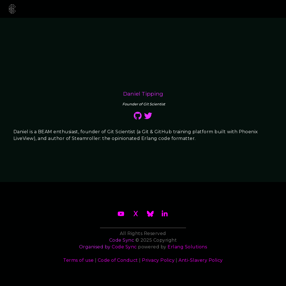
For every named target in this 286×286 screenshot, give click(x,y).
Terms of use (78, 260)
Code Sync (124, 246)
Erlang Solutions (187, 246)
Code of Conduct (118, 260)
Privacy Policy (158, 260)
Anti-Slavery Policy (200, 260)
